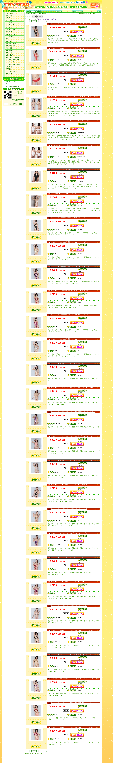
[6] (36, 21)
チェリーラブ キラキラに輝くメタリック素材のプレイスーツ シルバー (73, 460)
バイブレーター (10, 25)
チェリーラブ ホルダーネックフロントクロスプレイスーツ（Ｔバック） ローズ (75, 727)
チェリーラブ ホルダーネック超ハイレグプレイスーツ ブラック (71, 24)
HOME (28, 14)
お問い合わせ (75, 757)
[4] (32, 21)
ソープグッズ (10, 66)
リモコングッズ (10, 29)
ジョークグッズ (10, 71)
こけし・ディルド (11, 34)
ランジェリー (10, 41)
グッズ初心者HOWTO (12, 86)
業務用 (8, 18)
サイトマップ (42, 758)
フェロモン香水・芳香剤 (13, 64)
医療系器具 (9, 50)
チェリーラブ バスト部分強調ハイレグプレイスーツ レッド (69, 290)
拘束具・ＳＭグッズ (12, 43)
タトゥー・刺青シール (12, 59)
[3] (30, 21)
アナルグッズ (10, 52)
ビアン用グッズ (10, 55)
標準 (33, 19)
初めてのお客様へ (45, 757)
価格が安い (46, 19)
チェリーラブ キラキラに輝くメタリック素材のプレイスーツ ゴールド (73, 387)
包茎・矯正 (9, 48)
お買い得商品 (10, 13)
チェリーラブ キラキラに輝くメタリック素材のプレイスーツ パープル (73, 412)
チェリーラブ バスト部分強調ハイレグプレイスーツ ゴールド (70, 242)
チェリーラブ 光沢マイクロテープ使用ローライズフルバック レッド (72, 72)
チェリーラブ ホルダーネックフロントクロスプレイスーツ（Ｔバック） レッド (75, 703)
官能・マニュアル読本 (12, 57)
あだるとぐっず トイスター (29, 757)
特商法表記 (55, 757)
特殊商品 (8, 69)
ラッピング (9, 73)
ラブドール (9, 36)
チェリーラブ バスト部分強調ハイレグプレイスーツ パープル (70, 266)
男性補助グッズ (10, 46)
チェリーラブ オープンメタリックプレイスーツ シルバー (69, 606)
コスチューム (10, 39)
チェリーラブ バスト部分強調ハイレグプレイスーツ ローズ (69, 315)
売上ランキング (10, 84)
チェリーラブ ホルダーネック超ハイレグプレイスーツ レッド (70, 48)
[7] (38, 21)
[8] (39, 21)
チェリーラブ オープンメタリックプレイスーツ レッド (68, 557)
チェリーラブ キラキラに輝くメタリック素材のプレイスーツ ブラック (73, 363)
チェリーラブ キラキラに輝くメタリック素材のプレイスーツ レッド (72, 436)
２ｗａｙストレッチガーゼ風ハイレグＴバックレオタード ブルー (71, 121)
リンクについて (31, 758)
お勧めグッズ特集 (11, 81)
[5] (34, 21)
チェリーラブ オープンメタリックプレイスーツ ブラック (69, 484)
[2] (28, 21)
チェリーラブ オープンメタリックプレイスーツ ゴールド (69, 509)
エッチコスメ (10, 62)
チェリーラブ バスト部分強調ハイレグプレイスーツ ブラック (70, 218)
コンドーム (9, 22)
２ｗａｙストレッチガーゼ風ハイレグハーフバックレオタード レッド (72, 145)
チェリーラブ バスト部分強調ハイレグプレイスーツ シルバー (70, 339)
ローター (8, 27)
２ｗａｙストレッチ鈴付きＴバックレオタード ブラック (68, 169)
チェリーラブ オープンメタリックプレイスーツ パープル (69, 533)
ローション (9, 20)
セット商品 (9, 15)
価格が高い (54, 19)
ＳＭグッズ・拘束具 (37, 14)
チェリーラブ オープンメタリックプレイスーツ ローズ (68, 581)
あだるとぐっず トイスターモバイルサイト (61, 758)
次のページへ (45, 21)
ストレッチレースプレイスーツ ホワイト (63, 193)
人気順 (39, 19)
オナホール (9, 32)
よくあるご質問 (64, 757)
